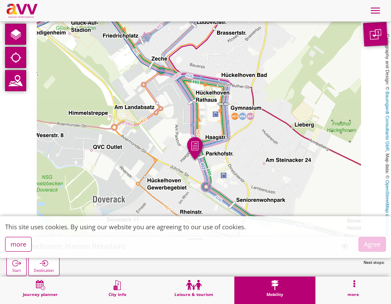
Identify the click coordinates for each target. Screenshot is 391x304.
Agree (372, 244)
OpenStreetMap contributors (387, 209)
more (18, 244)
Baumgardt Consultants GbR (387, 121)
